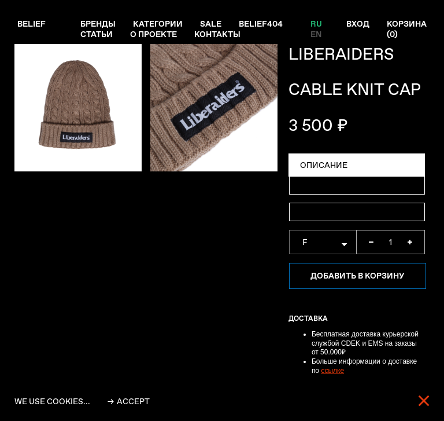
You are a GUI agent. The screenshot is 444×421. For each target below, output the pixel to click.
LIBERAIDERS (341, 54)
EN (315, 34)
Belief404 (261, 23)
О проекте (153, 34)
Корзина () (407, 29)
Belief (31, 23)
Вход (357, 23)
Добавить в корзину (357, 275)
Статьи (96, 34)
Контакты (217, 34)
